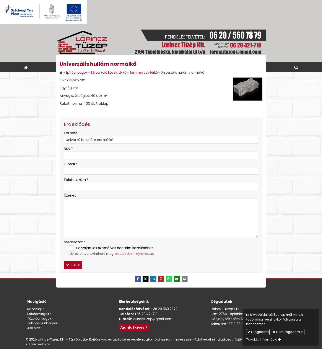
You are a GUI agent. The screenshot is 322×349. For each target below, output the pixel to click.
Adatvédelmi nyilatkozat (134, 253)
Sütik (238, 339)
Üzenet (70, 195)
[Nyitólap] (161, 43)
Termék (70, 133)
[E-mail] (176, 278)
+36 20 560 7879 (164, 309)
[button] (296, 67)
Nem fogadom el (288, 332)
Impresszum (182, 339)
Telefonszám (76, 179)
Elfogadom (258, 332)
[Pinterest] (161, 278)
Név (68, 148)
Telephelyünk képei (42, 323)
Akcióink (33, 328)
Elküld (72, 264)
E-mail (70, 164)
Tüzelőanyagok (39, 318)
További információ (261, 339)
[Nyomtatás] (184, 278)
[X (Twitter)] (145, 278)
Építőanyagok (38, 314)
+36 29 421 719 (146, 314)
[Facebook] (137, 278)
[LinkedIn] (153, 278)
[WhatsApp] (168, 278)
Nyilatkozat (74, 242)
